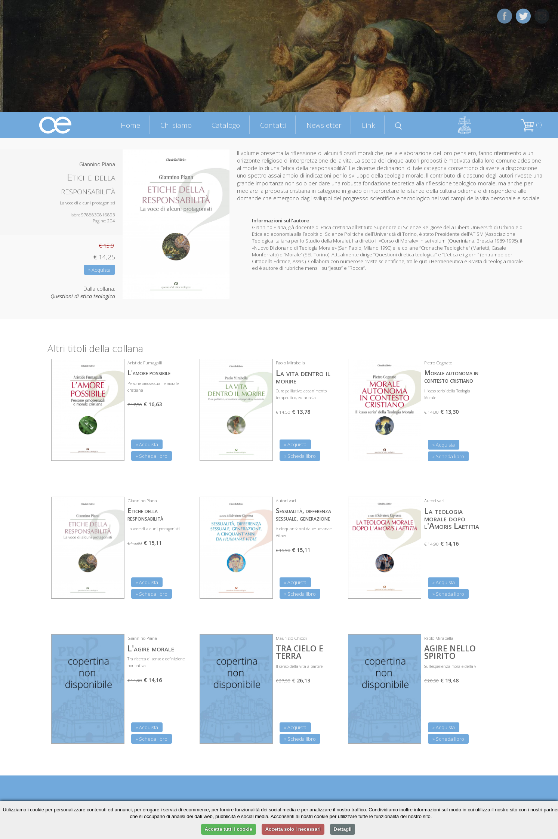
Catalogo (226, 125)
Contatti (273, 125)
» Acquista (99, 269)
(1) (531, 124)
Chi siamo (176, 125)
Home (130, 125)
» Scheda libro (151, 456)
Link (368, 125)
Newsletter (324, 125)
